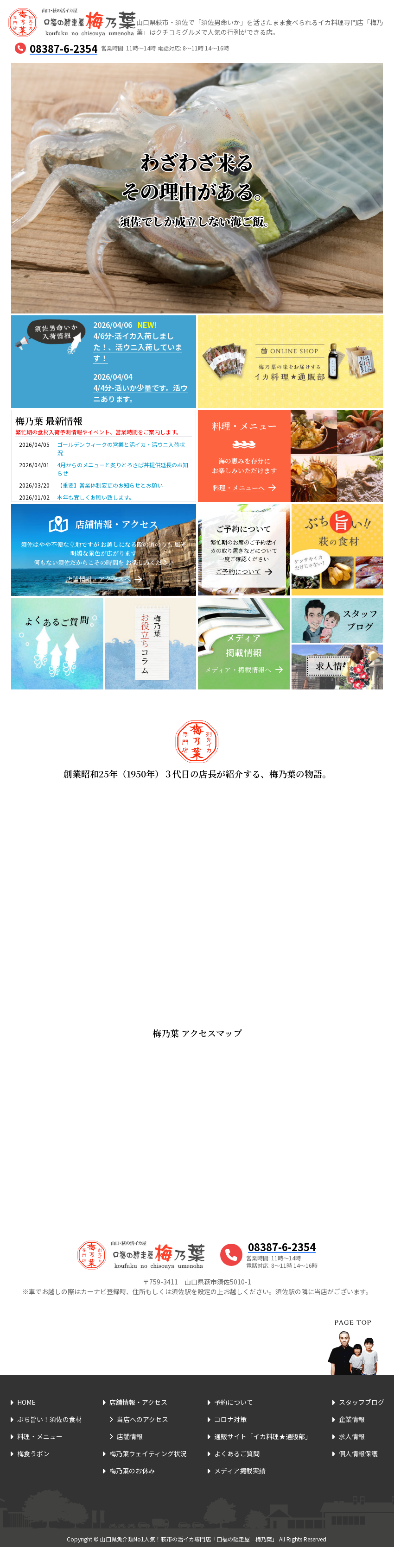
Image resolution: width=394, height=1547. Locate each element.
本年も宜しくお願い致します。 (95, 497)
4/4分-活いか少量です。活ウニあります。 (140, 393)
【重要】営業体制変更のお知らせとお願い (110, 485)
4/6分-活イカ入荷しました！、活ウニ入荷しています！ (137, 346)
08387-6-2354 (63, 48)
